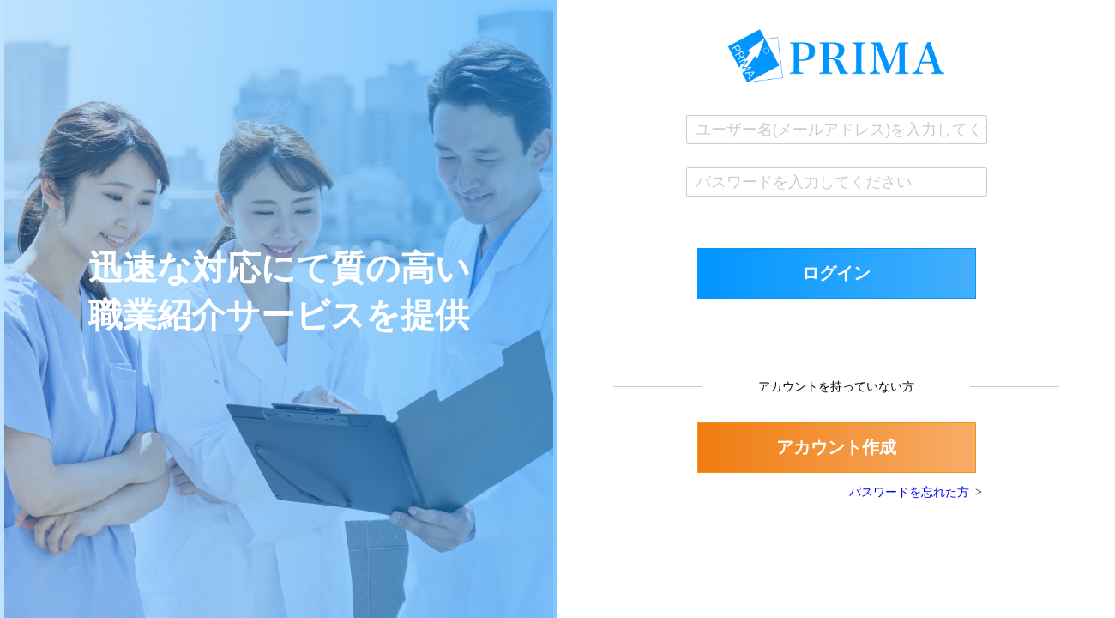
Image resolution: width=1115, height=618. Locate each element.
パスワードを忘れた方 (909, 492)
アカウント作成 (836, 447)
